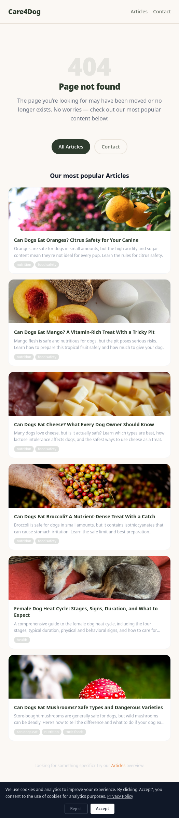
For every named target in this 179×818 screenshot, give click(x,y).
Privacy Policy (120, 796)
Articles (139, 11)
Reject (76, 808)
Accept (102, 808)
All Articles (70, 146)
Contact (162, 11)
